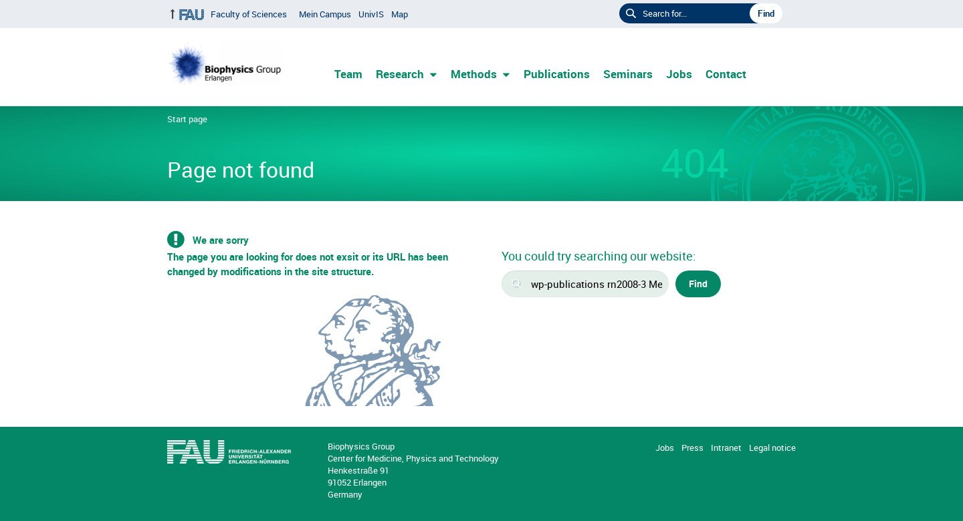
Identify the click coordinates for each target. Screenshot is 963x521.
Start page (187, 119)
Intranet (726, 448)
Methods (474, 73)
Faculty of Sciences (249, 14)
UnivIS (371, 14)
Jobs (679, 73)
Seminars (628, 73)
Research (400, 73)
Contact (726, 73)
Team (348, 73)
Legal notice (772, 448)
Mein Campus (325, 14)
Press (692, 448)
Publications (557, 73)
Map (399, 14)
